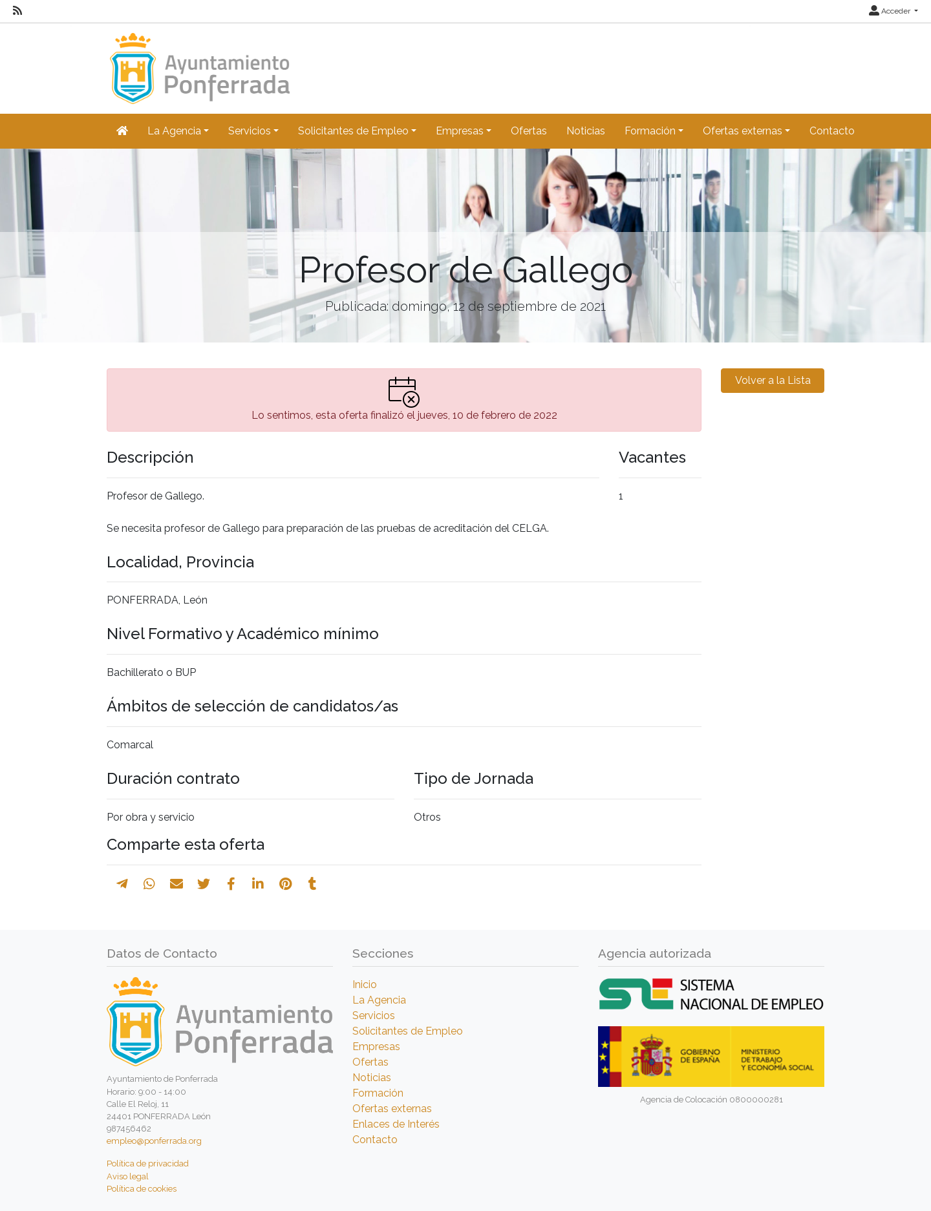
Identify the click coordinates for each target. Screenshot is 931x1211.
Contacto (832, 131)
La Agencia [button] (174, 131)
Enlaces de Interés (396, 1124)
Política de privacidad (148, 1163)
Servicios (373, 1015)
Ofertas (529, 131)
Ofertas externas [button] (742, 131)
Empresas (376, 1046)
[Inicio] (198, 62)
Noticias (585, 131)
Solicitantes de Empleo (407, 1031)
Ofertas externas (392, 1108)
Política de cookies (142, 1189)
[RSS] (17, 11)
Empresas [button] (460, 131)
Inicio (364, 984)
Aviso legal (128, 1176)
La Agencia (379, 1000)
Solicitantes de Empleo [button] (353, 131)
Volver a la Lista (773, 380)
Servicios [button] (249, 131)
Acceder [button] (890, 11)
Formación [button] (650, 131)
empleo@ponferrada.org (154, 1141)
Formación (377, 1093)
